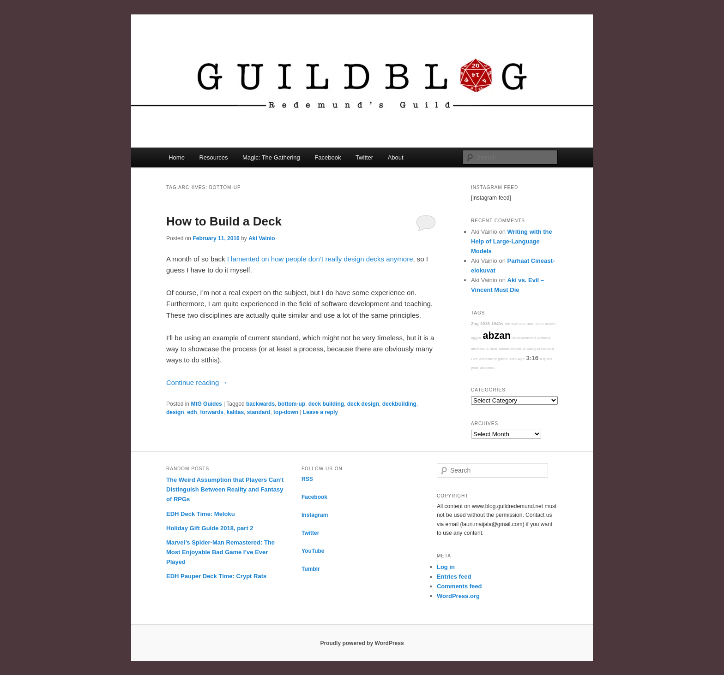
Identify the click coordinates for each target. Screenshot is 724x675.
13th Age (517, 359)
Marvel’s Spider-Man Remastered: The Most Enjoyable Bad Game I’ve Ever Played (220, 552)
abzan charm (510, 349)
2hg (475, 323)
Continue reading (197, 382)
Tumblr (311, 569)
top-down (285, 412)
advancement (524, 338)
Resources (213, 157)
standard (259, 412)
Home (177, 157)
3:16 (532, 358)
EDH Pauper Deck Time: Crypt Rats (216, 576)
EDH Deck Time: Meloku (200, 513)
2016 (485, 323)
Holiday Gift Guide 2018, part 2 (209, 528)
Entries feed (454, 576)
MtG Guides (206, 404)
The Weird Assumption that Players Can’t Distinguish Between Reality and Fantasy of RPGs (225, 489)
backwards (260, 404)
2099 (539, 324)
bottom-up (291, 404)
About (396, 157)
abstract (487, 368)
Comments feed (459, 586)
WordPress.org (458, 595)
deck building (326, 404)
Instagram (315, 515)
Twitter (364, 157)
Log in (446, 566)
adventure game (493, 359)
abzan (497, 335)
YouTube (313, 551)
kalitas (235, 412)
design (175, 412)
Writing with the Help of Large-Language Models (511, 241)
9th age (511, 324)
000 (522, 324)
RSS (307, 479)
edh (192, 412)
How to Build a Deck (224, 221)
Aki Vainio (261, 238)
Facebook (327, 157)
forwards (211, 412)
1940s (497, 323)
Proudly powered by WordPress (362, 643)
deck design (363, 404)
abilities (478, 349)
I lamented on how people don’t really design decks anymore (320, 259)
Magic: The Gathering (271, 157)
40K (530, 324)
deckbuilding (399, 404)
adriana (543, 338)
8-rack (491, 349)
